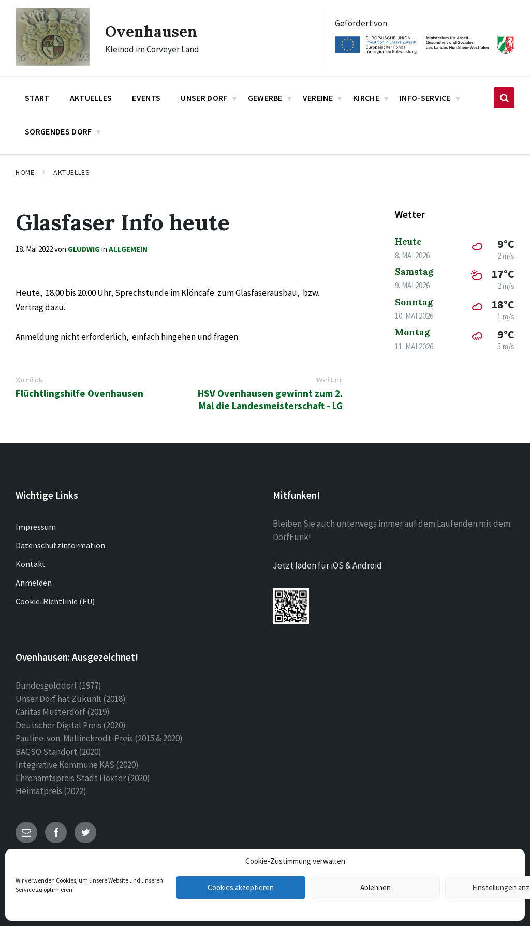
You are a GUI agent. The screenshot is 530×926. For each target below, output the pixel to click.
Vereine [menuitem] (318, 98)
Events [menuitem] (146, 98)
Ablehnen (375, 887)
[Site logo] (53, 62)
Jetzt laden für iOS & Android (327, 565)
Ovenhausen (151, 31)
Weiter (328, 379)
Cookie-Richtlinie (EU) (55, 601)
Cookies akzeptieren (241, 887)
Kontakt (31, 564)
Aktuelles (71, 172)
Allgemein (128, 249)
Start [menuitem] (37, 98)
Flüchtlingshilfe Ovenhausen (79, 393)
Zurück (29, 379)
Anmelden (34, 582)
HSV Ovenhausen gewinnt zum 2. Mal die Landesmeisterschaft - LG (270, 399)
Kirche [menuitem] (366, 98)
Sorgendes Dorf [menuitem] (58, 131)
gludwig (84, 249)
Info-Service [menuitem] (425, 98)
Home (25, 172)
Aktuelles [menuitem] (91, 98)
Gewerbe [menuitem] (265, 98)
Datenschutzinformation (60, 545)
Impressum (36, 526)
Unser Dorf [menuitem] (204, 98)
